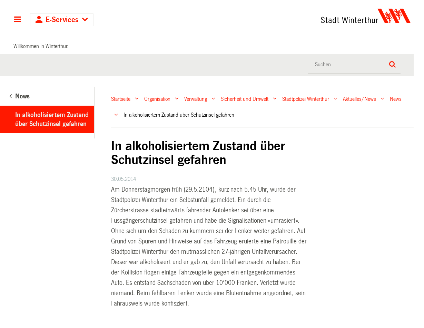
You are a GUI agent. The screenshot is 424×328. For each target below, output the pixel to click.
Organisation (157, 99)
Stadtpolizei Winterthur (305, 99)
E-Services (61, 20)
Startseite (120, 99)
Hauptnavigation (17, 20)
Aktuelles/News (359, 99)
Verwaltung (195, 99)
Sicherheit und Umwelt (244, 99)
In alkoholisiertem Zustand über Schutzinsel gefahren (52, 119)
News (396, 99)
